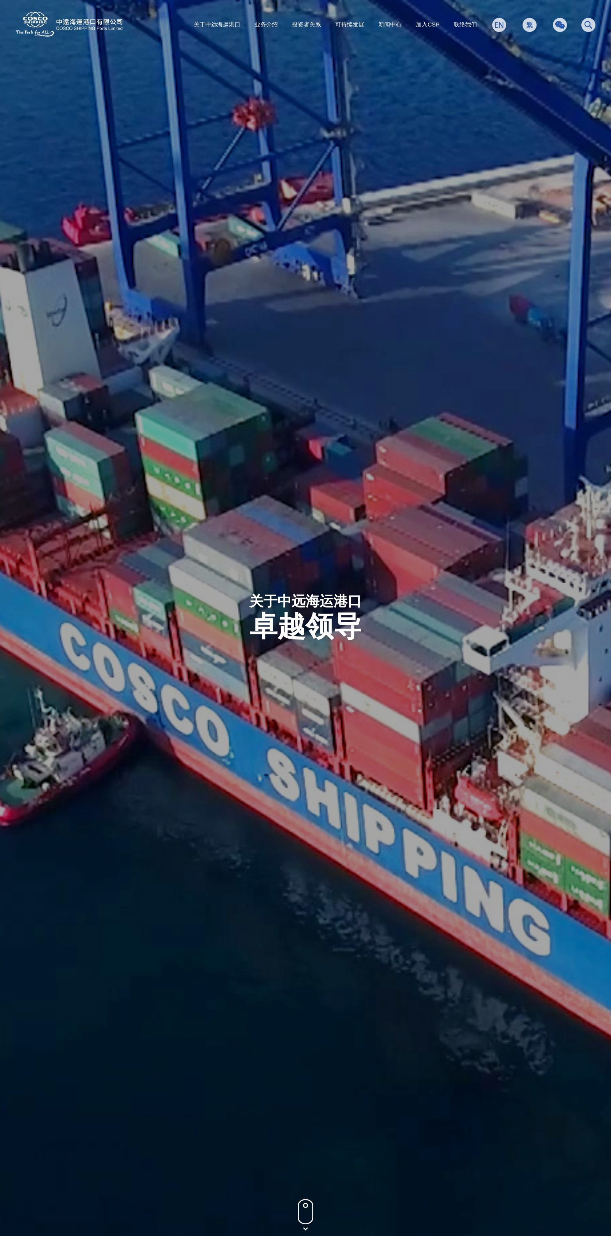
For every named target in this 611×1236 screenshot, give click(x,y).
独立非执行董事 (272, 374)
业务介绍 (266, 24)
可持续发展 (349, 24)
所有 (107, 374)
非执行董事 (206, 374)
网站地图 (511, 1193)
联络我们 (465, 24)
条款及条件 (475, 1193)
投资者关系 (306, 24)
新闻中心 (390, 24)
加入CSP (428, 24)
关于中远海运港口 (217, 24)
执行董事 (152, 374)
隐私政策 (441, 1193)
